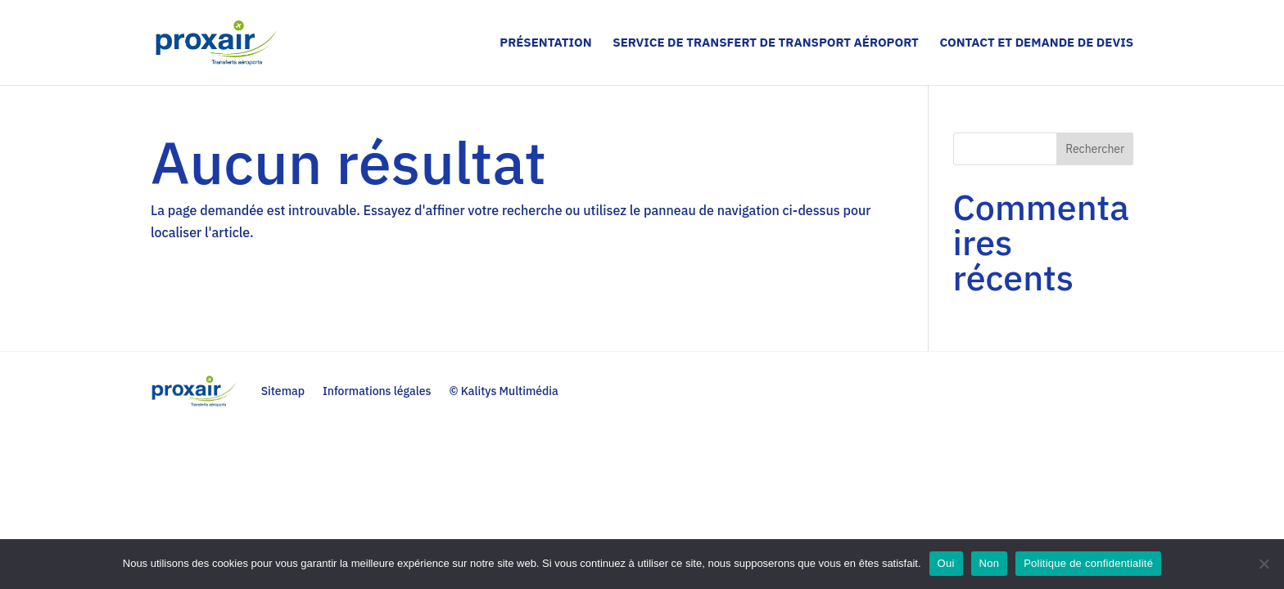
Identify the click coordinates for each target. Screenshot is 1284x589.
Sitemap (283, 391)
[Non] (1263, 563)
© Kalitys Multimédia (503, 391)
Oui (946, 563)
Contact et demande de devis (1036, 43)
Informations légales (377, 391)
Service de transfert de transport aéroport (765, 43)
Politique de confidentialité (1088, 563)
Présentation (545, 43)
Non (989, 563)
